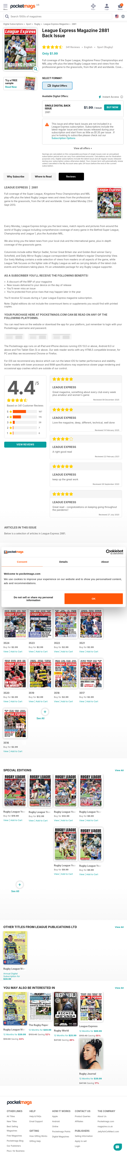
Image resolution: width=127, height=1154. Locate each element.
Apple (55, 1116)
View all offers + (83, 148)
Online (55, 1126)
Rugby (37, 24)
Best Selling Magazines (12, 1128)
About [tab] (105, 561)
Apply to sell (81, 1141)
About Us (101, 1116)
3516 (6, 742)
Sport (28, 24)
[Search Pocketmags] (7, 17)
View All (119, 770)
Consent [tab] (22, 561)
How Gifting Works (38, 1136)
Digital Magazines (60, 1136)
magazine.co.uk (105, 1126)
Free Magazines (14, 1135)
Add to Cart (16, 651)
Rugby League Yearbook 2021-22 (65, 865)
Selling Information (84, 1136)
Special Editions (17, 770)
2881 (74, 24)
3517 (82, 692)
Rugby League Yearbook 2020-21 (90, 865)
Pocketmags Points (61, 1131)
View (5, 651)
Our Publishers (14, 1146)
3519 (31, 692)
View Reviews (25, 444)
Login (77, 1146)
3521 (82, 643)
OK (94, 598)
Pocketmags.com (105, 1121)
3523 (32, 643)
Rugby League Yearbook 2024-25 (40, 812)
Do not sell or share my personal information (33, 598)
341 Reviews (73, 47)
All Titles (11, 1116)
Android (56, 1121)
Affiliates (79, 1121)
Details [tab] (63, 561)
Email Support (36, 1121)
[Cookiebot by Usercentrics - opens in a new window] (108, 552)
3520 (6, 692)
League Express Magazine (56, 24)
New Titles (12, 1121)
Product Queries (82, 1116)
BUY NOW (112, 107)
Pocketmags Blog (15, 1141)
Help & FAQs (35, 1116)
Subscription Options (63, 138)
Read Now (11, 86)
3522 (57, 643)
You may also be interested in (29, 987)
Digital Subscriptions (13, 24)
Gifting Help (35, 1141)
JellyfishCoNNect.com (107, 1131)
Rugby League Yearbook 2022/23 (90, 811)
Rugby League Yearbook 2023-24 (65, 811)
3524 (6, 643)
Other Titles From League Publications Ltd (40, 927)
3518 (57, 692)
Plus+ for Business (15, 1151)
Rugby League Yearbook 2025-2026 (14, 811)
